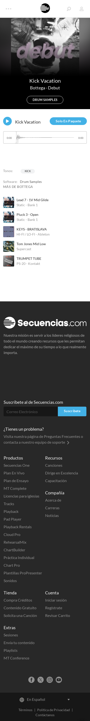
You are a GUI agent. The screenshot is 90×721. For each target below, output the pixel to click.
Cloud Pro (12, 534)
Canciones (53, 465)
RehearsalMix (15, 542)
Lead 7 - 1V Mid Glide (32, 200)
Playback (11, 511)
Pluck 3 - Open (27, 214)
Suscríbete (72, 411)
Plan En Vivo (14, 473)
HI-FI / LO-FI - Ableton (33, 234)
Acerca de (53, 500)
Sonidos (10, 580)
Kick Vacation (28, 121)
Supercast (24, 249)
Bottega (38, 87)
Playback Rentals (18, 526)
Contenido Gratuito (20, 607)
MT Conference (16, 658)
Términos (25, 710)
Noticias (52, 515)
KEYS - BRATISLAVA (32, 229)
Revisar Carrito (57, 615)
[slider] (45, 137)
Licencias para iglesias (21, 496)
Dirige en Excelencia (61, 473)
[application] (45, 139)
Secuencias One (17, 465)
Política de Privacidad (53, 710)
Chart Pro (12, 565)
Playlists (11, 650)
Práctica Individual (19, 557)
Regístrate (53, 607)
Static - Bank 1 (27, 205)
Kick (28, 171)
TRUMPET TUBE (29, 258)
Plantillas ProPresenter (23, 573)
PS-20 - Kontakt (28, 263)
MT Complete (15, 488)
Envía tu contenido (19, 642)
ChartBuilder (14, 549)
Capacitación (56, 480)
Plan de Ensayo (16, 480)
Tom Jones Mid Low (31, 244)
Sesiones (11, 635)
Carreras (52, 507)
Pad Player (12, 519)
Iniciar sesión (56, 600)
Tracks (9, 503)
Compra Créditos (18, 600)
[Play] (7, 121)
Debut (54, 87)
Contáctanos (45, 715)
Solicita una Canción (20, 615)
